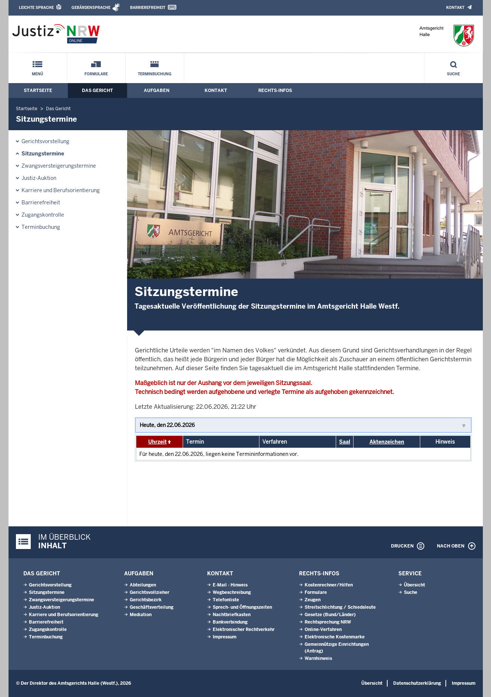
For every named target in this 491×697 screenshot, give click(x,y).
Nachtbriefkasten (232, 615)
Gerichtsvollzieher (149, 592)
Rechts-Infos (275, 90)
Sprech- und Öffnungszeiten (242, 607)
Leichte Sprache (36, 7)
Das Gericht (97, 90)
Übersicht (414, 585)
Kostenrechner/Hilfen (329, 585)
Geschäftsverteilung (151, 607)
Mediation (141, 615)
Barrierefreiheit (147, 7)
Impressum (224, 637)
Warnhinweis (318, 658)
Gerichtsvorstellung (45, 141)
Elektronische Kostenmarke (335, 637)
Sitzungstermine (42, 153)
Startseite (38, 90)
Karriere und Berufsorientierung (60, 190)
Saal (344, 441)
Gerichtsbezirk (146, 600)
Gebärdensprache (91, 7)
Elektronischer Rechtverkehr (244, 629)
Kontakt (455, 7)
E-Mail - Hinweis (230, 585)
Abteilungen (143, 585)
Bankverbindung (230, 622)
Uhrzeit (157, 441)
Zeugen (313, 600)
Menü (37, 74)
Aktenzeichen (386, 441)
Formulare (96, 74)
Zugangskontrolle (42, 214)
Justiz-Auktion (38, 178)
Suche (453, 74)
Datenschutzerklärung (417, 683)
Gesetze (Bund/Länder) (330, 615)
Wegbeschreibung (232, 592)
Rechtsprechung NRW (328, 622)
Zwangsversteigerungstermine (58, 165)
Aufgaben (156, 90)
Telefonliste (226, 600)
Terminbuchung (155, 74)
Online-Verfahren (323, 629)
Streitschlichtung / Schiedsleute (340, 607)
